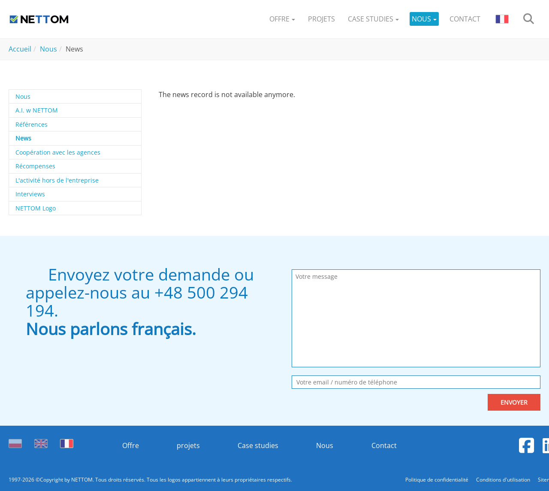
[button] (282, 19)
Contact (384, 445)
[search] (528, 19)
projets (188, 445)
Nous (325, 445)
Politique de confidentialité (437, 479)
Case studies (258, 445)
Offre (130, 445)
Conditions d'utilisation (503, 479)
